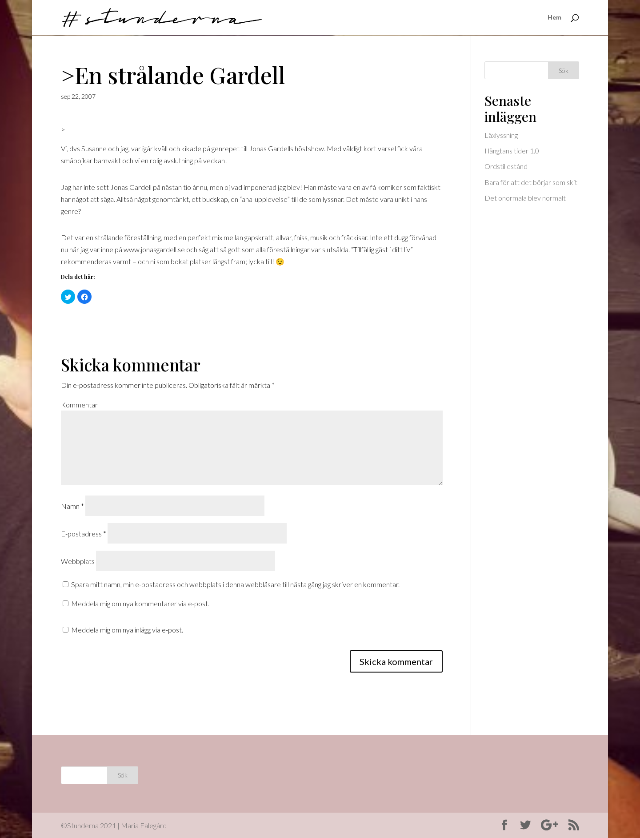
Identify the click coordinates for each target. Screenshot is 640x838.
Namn (72, 506)
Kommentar (79, 404)
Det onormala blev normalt (525, 197)
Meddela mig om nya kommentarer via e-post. (140, 603)
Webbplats (78, 561)
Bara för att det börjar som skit (530, 182)
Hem (554, 18)
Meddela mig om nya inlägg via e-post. (127, 629)
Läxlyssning (501, 135)
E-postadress (83, 533)
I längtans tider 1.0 (511, 150)
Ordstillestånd (506, 166)
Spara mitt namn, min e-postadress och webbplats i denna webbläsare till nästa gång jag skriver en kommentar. (235, 584)
